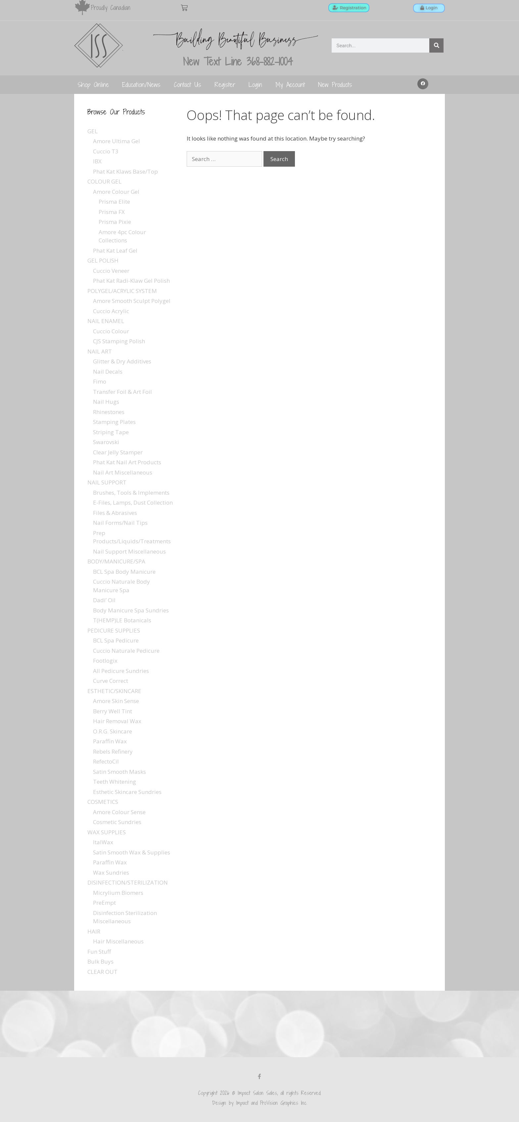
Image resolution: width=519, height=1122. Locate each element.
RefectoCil (106, 761)
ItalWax (103, 842)
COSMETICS (102, 802)
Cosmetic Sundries (117, 822)
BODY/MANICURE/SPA (116, 561)
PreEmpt (104, 902)
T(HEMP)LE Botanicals (122, 620)
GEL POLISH (102, 260)
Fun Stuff (99, 951)
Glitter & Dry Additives (122, 361)
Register (224, 84)
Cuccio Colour (111, 331)
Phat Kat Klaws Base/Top (125, 171)
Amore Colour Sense (119, 812)
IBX (97, 161)
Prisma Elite (114, 201)
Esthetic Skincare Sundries (127, 792)
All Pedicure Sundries (121, 671)
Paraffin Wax (110, 741)
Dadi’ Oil (104, 600)
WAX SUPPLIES (106, 832)
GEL (92, 131)
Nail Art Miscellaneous (122, 472)
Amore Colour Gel (116, 191)
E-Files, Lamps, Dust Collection (133, 502)
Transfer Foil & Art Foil (122, 391)
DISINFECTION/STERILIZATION (127, 882)
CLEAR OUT (102, 972)
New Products (335, 84)
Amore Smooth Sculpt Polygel (131, 301)
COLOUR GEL (104, 181)
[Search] (436, 45)
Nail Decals (107, 371)
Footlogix (105, 660)
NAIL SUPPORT (106, 482)
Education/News (141, 84)
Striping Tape (111, 432)
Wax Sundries (111, 872)
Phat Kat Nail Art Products (127, 462)
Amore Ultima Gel (116, 141)
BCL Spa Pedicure (116, 640)
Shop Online (93, 84)
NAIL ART (99, 351)
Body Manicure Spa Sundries (131, 610)
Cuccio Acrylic (111, 311)
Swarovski (106, 442)
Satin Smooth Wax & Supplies (131, 852)
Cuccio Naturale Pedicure (126, 650)
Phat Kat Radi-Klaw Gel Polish (131, 280)
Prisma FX (112, 212)
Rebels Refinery (113, 751)
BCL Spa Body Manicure (124, 571)
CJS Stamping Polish (119, 341)
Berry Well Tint (112, 711)
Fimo (99, 381)
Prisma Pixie (115, 222)
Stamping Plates (114, 422)
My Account (290, 84)
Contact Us (187, 84)
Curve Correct (110, 681)
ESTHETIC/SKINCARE (114, 691)
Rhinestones (108, 412)
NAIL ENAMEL (105, 321)
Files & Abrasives (115, 513)
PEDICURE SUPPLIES (113, 630)
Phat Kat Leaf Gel (115, 250)
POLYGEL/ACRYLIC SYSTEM (122, 291)
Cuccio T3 (105, 151)
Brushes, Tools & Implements (131, 492)
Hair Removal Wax (117, 721)
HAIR (93, 931)
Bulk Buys (100, 961)
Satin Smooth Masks (119, 771)
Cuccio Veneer (111, 270)
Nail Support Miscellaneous (129, 551)
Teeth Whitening (114, 781)
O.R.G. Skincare (112, 731)
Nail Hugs (106, 401)
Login (255, 84)
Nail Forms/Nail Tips (120, 522)
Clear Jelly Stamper (118, 452)
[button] (423, 84)
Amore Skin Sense (116, 701)
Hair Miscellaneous (118, 941)
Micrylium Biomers (118, 892)
